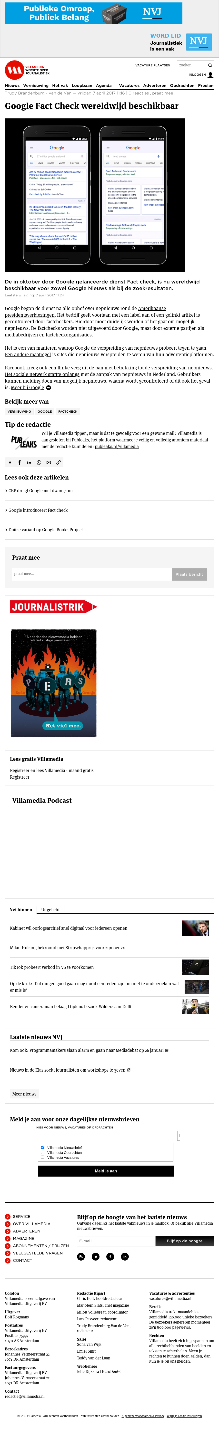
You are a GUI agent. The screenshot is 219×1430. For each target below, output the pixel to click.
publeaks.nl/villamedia (117, 446)
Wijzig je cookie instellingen (184, 1416)
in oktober (26, 282)
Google (45, 411)
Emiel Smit (86, 1351)
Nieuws (12, 85)
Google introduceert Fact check (38, 510)
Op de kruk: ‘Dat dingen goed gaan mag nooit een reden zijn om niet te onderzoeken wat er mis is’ (94, 987)
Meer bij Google (27, 387)
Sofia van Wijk (89, 1344)
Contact (22, 1260)
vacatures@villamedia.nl (170, 1298)
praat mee (162, 93)
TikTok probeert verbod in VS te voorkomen (52, 967)
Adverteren (154, 85)
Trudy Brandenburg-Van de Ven (103, 1325)
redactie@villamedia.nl (25, 1396)
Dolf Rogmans (17, 1317)
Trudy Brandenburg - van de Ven (38, 93)
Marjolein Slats (90, 1305)
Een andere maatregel (28, 354)
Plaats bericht (189, 574)
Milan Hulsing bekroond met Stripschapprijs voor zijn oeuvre (68, 947)
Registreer (20, 777)
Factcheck (67, 411)
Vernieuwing (36, 85)
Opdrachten (182, 85)
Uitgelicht (50, 909)
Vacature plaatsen (152, 65)
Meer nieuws (24, 1094)
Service (21, 1216)
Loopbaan (82, 85)
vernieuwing (19, 411)
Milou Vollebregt (91, 1312)
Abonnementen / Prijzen (41, 1246)
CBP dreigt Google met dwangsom (41, 490)
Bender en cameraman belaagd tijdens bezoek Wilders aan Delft (70, 1006)
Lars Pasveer (87, 1319)
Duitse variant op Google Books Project (46, 529)
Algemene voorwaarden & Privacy (143, 1416)
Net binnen (21, 909)
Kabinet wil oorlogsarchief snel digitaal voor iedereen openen (69, 928)
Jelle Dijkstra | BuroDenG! (99, 1371)
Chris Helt (85, 1298)
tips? (99, 1293)
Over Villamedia (31, 1224)
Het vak (60, 85)
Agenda (104, 85)
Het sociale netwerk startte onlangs (42, 374)
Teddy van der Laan (93, 1358)
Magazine (23, 1238)
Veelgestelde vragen (38, 1253)
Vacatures (129, 85)
